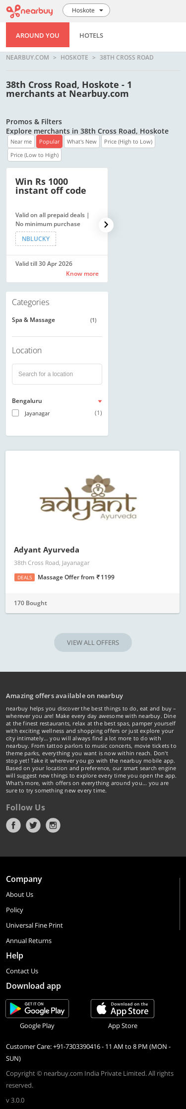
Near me (21, 141)
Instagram (53, 825)
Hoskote (74, 57)
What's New (82, 141)
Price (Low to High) (34, 154)
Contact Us (22, 970)
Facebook (13, 825)
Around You (38, 35)
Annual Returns (29, 940)
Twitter (33, 825)
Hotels (91, 35)
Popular (49, 141)
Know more (82, 273)
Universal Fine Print (34, 925)
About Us (19, 894)
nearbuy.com (27, 57)
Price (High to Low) (128, 141)
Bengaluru (27, 400)
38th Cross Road (127, 57)
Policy (14, 909)
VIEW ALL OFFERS (93, 642)
